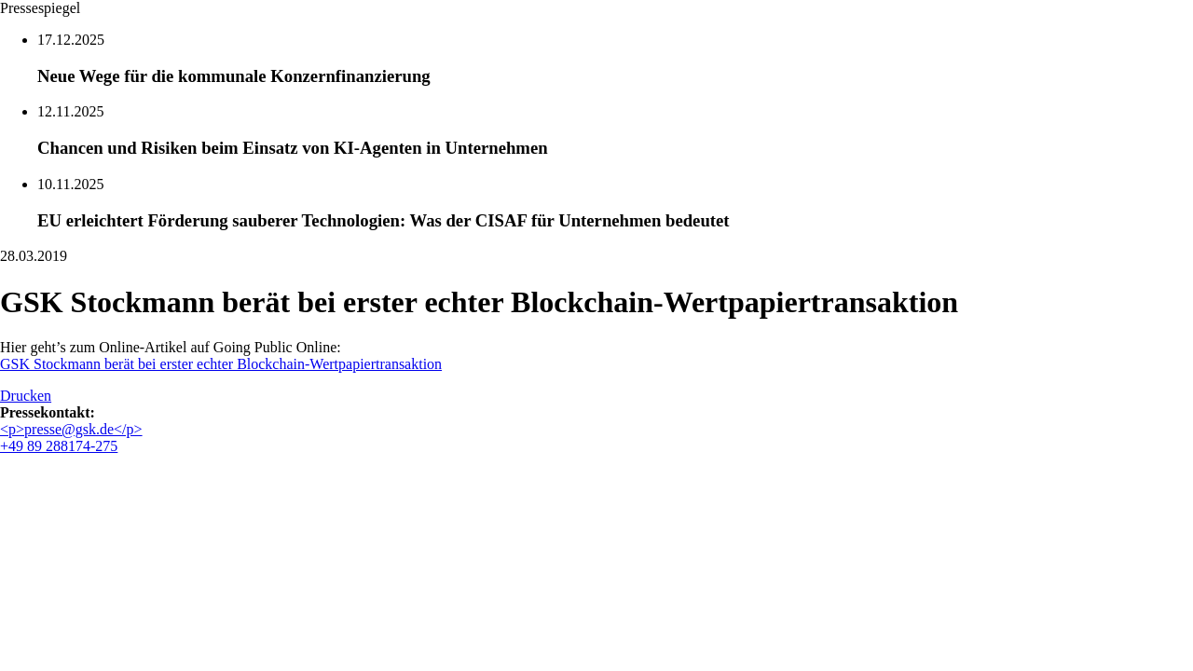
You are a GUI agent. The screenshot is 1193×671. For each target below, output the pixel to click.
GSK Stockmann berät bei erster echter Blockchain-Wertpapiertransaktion (221, 364)
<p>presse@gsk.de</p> (71, 429)
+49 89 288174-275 (58, 446)
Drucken (25, 396)
